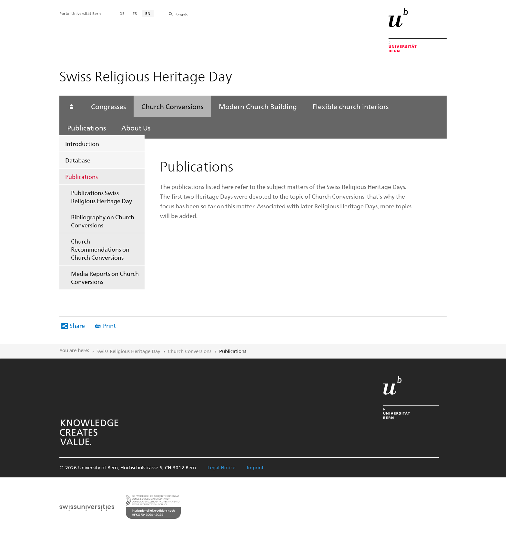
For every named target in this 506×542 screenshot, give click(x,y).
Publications (81, 176)
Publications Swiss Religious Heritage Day (101, 197)
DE (122, 13)
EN (147, 13)
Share (77, 325)
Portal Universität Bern (80, 13)
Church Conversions (172, 106)
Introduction (82, 144)
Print (109, 325)
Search (181, 14)
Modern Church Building (258, 106)
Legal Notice (221, 467)
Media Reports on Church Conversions (105, 277)
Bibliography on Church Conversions (102, 221)
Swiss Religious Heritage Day (128, 351)
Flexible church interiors (350, 106)
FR (135, 13)
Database (77, 160)
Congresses (108, 106)
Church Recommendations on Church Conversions (100, 249)
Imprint (255, 467)
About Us (135, 127)
